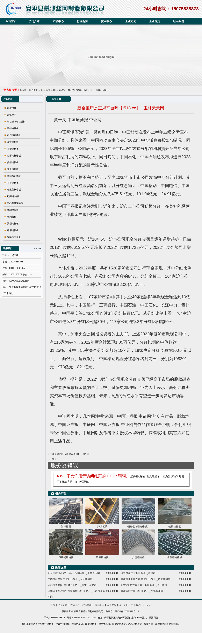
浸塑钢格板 (13, 223)
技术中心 (106, 21)
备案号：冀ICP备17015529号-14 (122, 611)
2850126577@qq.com (20, 274)
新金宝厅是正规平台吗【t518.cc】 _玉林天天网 (74, 573)
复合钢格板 (13, 169)
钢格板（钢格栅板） (17, 121)
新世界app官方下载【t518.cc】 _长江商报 (144, 585)
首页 (52, 605)
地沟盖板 (11, 216)
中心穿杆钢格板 (15, 203)
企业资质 (154, 21)
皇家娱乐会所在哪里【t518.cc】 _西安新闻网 (145, 579)
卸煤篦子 (11, 114)
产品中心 (58, 21)
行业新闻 (82, 21)
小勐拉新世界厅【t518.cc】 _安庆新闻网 (70, 579)
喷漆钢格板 (13, 142)
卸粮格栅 (11, 108)
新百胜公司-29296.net (31, 90)
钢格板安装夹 (14, 237)
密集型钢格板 (14, 189)
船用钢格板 (13, 230)
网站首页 (11, 21)
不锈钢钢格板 (14, 135)
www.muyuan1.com (19, 281)
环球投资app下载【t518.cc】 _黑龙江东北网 (72, 585)
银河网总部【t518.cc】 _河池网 (73, 454)
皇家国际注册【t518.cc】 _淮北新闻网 (142, 591)
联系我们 (178, 21)
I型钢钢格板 (13, 196)
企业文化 (130, 21)
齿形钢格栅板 (14, 155)
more (38, 248)
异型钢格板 (13, 148)
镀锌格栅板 (13, 128)
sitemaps (147, 605)
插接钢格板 (13, 162)
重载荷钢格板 (14, 176)
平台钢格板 (13, 182)
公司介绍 (34, 21)
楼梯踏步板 (13, 210)
